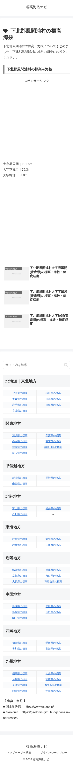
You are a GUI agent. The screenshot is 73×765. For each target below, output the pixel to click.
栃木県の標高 (19, 441)
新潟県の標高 (19, 477)
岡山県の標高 (19, 618)
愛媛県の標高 (53, 642)
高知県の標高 (53, 648)
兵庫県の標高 (53, 569)
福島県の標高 (53, 404)
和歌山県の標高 (53, 581)
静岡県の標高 (19, 544)
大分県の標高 (53, 673)
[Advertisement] (36, 120)
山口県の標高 (53, 612)
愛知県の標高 (53, 539)
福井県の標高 (53, 508)
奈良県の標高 (53, 575)
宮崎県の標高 (53, 679)
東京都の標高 (53, 441)
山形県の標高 (53, 399)
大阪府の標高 (19, 581)
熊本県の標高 (19, 691)
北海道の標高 (19, 393)
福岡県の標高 (19, 673)
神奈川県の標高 (53, 447)
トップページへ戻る (19, 752)
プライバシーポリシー (54, 752)
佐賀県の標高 (19, 679)
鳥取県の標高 (19, 606)
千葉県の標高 (53, 435)
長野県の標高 (53, 477)
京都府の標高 (19, 575)
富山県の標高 (19, 508)
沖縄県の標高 (53, 691)
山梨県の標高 (19, 483)
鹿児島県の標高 (53, 685)
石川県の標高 (19, 514)
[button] (65, 365)
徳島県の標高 (19, 642)
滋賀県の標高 (19, 569)
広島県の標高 (53, 606)
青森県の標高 (19, 399)
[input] (36, 365)
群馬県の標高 (19, 447)
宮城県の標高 (19, 410)
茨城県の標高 (19, 435)
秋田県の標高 (53, 393)
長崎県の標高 (19, 685)
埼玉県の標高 (19, 453)
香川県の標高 (19, 648)
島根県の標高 (19, 612)
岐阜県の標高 (19, 539)
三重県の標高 (53, 544)
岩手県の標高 (19, 404)
